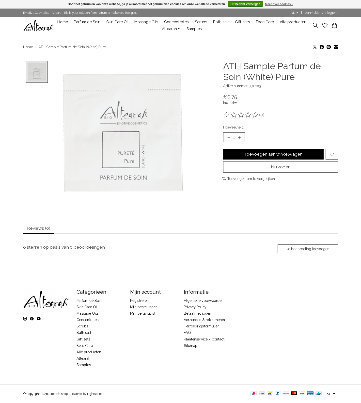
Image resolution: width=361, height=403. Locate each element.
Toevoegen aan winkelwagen (273, 154)
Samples (194, 29)
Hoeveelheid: (233, 127)
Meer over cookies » (279, 4)
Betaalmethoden (197, 314)
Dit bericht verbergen (245, 4)
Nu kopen (280, 167)
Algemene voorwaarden (203, 301)
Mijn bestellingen (143, 307)
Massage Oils (146, 22)
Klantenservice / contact (204, 340)
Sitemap (190, 346)
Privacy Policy (195, 307)
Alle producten (293, 22)
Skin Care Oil (117, 22)
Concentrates (176, 22)
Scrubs (201, 22)
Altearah (83, 359)
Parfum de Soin (87, 22)
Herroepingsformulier (201, 326)
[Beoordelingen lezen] (241, 115)
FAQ (187, 333)
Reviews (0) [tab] (38, 228)
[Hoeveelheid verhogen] (239, 137)
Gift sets (242, 22)
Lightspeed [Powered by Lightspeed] (95, 394)
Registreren (139, 301)
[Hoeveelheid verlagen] (228, 137)
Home (62, 22)
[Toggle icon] (315, 25)
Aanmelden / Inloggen (321, 13)
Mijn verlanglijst (142, 314)
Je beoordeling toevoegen (307, 249)
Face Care (265, 22)
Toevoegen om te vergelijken (248, 179)
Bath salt (221, 22)
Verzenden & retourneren (204, 320)
